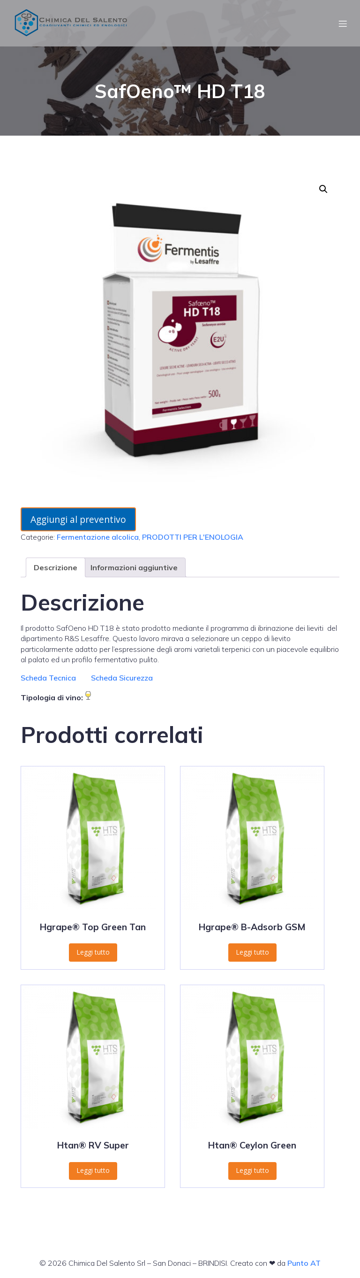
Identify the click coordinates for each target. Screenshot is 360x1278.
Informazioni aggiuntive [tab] (134, 567)
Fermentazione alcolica (98, 537)
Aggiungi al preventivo (78, 519)
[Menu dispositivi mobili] (343, 23)
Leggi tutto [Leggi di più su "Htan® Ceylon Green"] (252, 1170)
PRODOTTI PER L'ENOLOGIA (192, 537)
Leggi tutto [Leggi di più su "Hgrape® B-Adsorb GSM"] (252, 952)
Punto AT (304, 1263)
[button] (323, 189)
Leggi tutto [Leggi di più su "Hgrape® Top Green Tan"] (93, 952)
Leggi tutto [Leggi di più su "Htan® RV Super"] (93, 1170)
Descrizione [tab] (55, 567)
